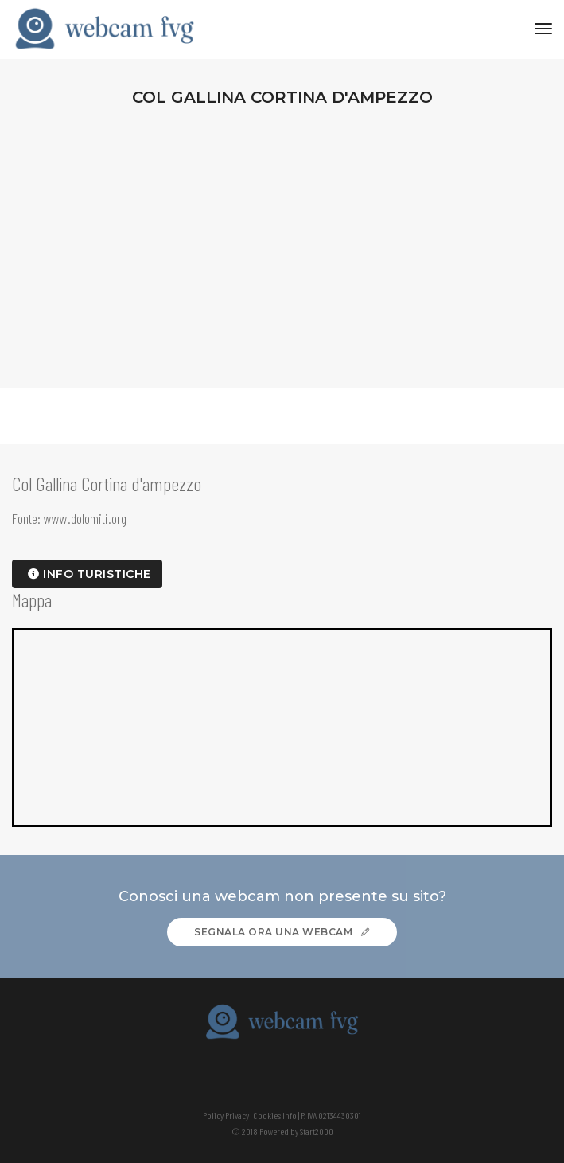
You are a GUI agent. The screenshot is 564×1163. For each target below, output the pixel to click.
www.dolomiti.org (85, 518)
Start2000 (316, 1131)
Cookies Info (275, 1115)
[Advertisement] (282, 240)
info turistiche (89, 574)
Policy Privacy (226, 1115)
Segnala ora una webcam (282, 932)
